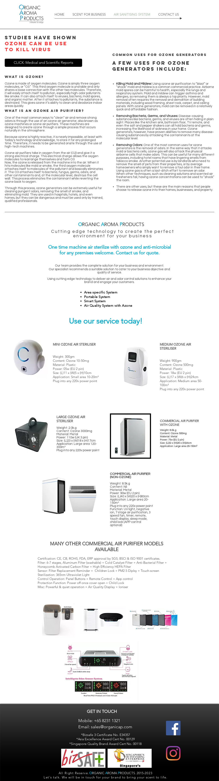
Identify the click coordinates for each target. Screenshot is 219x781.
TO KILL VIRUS (28, 50)
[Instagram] (173, 753)
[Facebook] (173, 728)
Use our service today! (105, 321)
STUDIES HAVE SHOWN (41, 38)
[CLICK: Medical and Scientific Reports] (43, 63)
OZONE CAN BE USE (36, 44)
